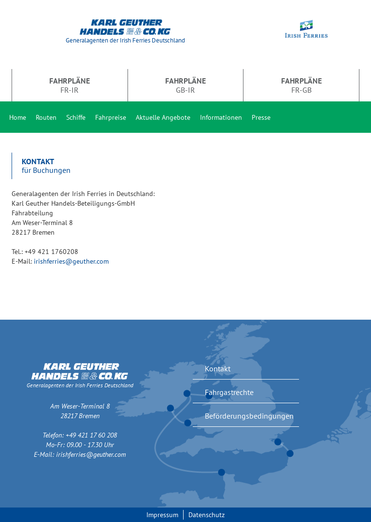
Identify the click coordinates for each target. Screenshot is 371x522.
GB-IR (185, 85)
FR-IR (69, 85)
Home (17, 117)
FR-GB (301, 85)
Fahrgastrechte (229, 392)
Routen (46, 117)
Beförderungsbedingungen (249, 416)
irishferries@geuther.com (71, 261)
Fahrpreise (110, 117)
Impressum (162, 514)
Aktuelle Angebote (163, 117)
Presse (261, 117)
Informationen (221, 117)
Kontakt (217, 368)
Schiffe (76, 117)
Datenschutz (206, 514)
